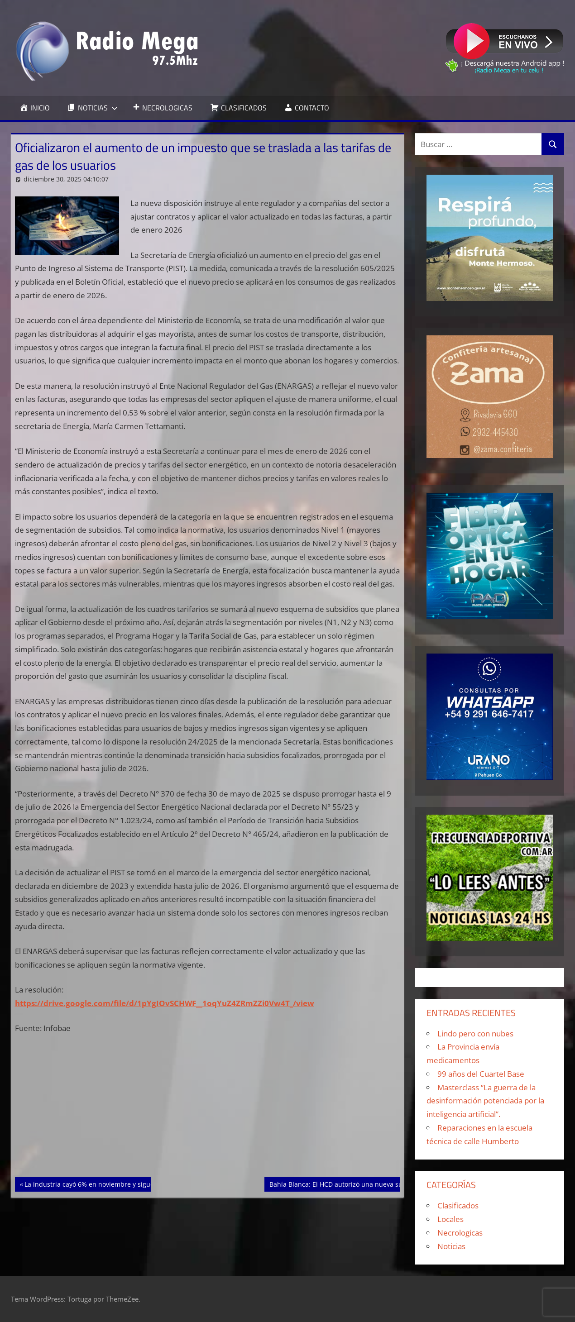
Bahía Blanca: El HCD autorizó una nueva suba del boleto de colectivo (374, 1183)
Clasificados (458, 1205)
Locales (450, 1219)
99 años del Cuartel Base (480, 1074)
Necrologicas (460, 1232)
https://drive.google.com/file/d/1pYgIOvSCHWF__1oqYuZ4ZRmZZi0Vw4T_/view (164, 1003)
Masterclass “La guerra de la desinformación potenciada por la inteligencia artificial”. (485, 1101)
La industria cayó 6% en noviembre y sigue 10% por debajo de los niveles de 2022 (148, 1183)
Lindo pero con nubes (475, 1033)
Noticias (451, 1246)
